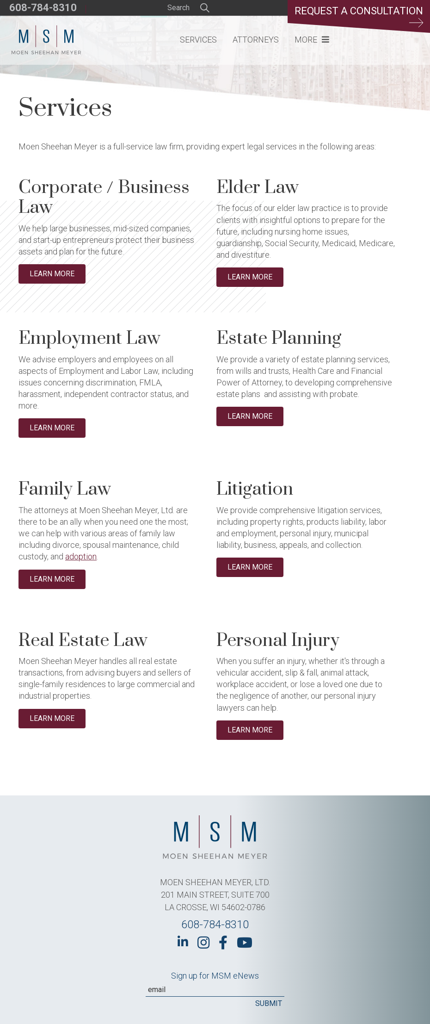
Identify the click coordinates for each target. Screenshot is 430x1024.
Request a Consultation (359, 16)
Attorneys (256, 39)
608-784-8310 (43, 7)
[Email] (215, 990)
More (306, 39)
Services (198, 39)
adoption (81, 556)
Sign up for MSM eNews (215, 976)
